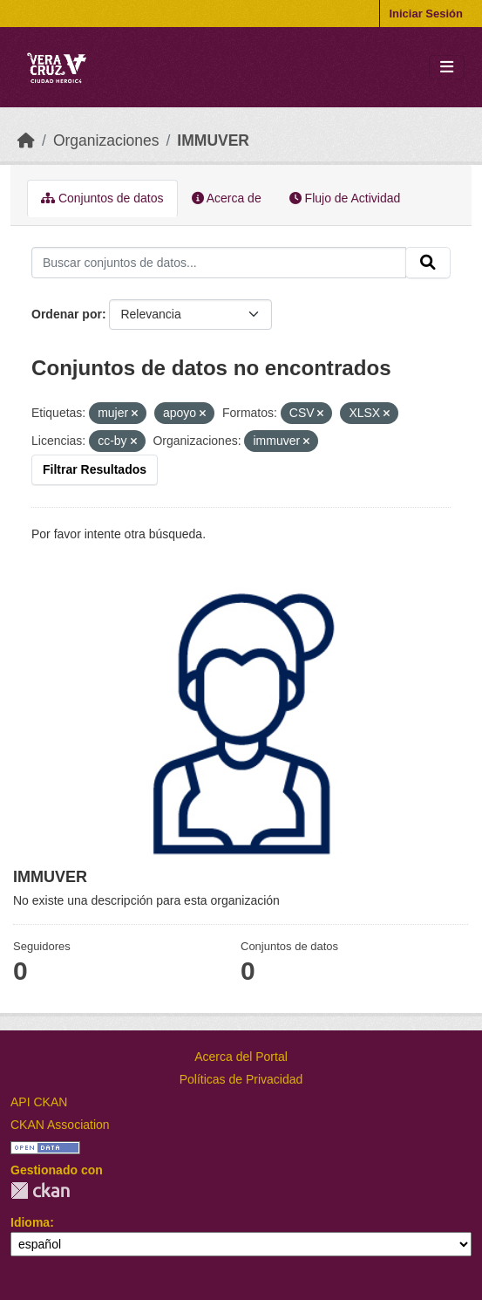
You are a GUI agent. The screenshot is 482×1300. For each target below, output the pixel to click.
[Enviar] (428, 262)
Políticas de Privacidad (241, 1079)
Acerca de (226, 198)
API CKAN (38, 1102)
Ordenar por (66, 314)
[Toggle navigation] (447, 67)
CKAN (40, 1190)
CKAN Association (60, 1125)
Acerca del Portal (241, 1057)
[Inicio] (26, 140)
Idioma (30, 1222)
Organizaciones (106, 140)
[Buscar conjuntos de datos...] (218, 262)
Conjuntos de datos (102, 198)
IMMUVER (213, 140)
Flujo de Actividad (345, 198)
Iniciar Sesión (426, 13)
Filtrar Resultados (94, 469)
